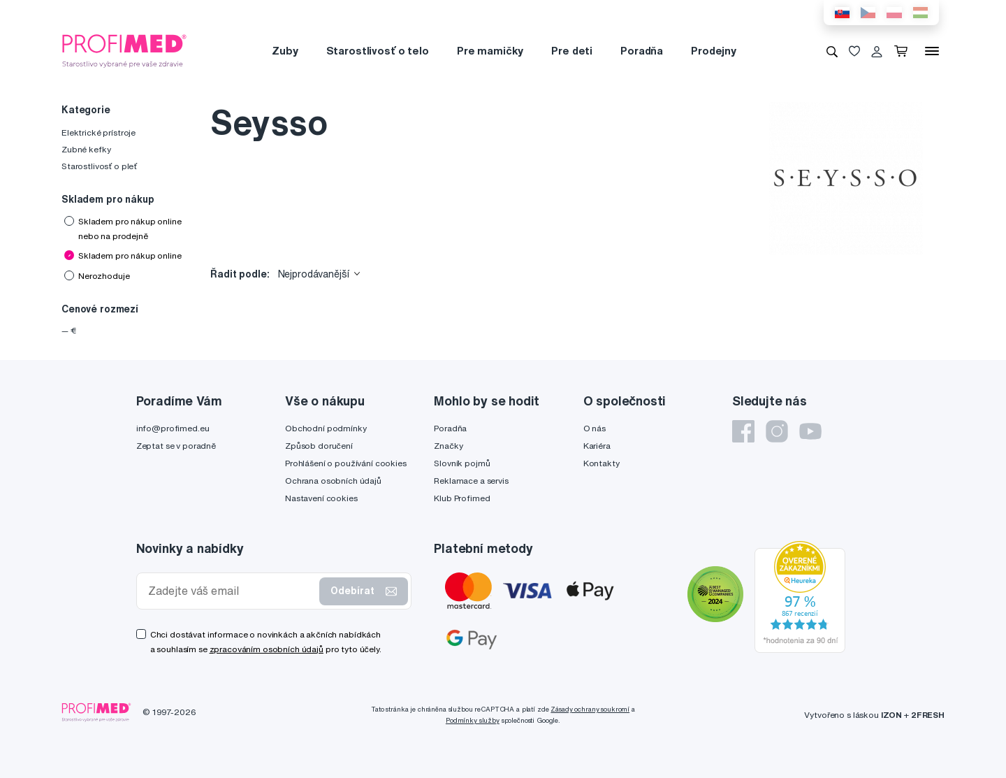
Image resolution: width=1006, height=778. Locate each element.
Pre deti (571, 50)
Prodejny (713, 50)
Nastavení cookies (321, 498)
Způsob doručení (319, 445)
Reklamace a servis (471, 480)
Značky (448, 445)
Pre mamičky (490, 50)
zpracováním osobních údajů (266, 649)
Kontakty (601, 463)
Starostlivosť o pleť (99, 166)
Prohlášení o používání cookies (346, 463)
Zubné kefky (85, 149)
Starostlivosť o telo (377, 50)
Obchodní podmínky (326, 428)
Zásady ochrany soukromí (590, 709)
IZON (891, 714)
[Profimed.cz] (124, 50)
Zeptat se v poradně (176, 445)
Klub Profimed (462, 498)
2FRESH (928, 714)
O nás (594, 428)
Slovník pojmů (462, 463)
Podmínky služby (473, 720)
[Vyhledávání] (832, 51)
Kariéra (597, 445)
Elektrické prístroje (98, 132)
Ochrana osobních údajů (333, 480)
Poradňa (641, 50)
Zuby (285, 50)
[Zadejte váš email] (231, 591)
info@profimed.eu (173, 428)
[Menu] (932, 51)
